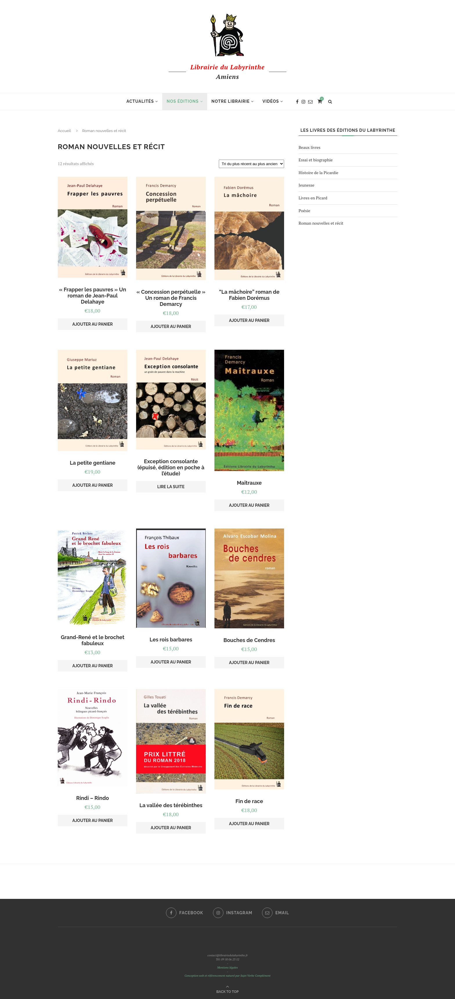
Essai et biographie (316, 160)
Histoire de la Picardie (318, 172)
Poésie (304, 210)
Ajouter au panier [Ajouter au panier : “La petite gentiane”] (92, 485)
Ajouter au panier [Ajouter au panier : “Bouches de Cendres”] (249, 662)
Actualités (140, 101)
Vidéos (270, 101)
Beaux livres (309, 147)
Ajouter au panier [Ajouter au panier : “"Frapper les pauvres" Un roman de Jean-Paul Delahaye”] (92, 324)
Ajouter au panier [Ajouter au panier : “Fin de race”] (249, 823)
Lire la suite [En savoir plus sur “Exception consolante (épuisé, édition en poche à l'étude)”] (171, 486)
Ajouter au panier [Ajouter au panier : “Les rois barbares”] (171, 662)
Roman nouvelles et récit (321, 223)
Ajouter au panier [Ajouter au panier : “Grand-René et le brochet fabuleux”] (92, 665)
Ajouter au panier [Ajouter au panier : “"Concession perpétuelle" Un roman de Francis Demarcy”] (171, 326)
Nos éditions (182, 101)
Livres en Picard (313, 198)
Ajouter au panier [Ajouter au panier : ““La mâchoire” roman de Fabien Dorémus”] (249, 320)
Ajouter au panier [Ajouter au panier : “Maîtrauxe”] (249, 505)
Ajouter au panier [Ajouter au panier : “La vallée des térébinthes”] (171, 827)
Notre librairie (231, 101)
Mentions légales (227, 967)
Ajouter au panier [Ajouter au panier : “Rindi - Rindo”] (92, 820)
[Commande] (251, 164)
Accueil (64, 131)
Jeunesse (306, 185)
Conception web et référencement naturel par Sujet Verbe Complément (227, 976)
